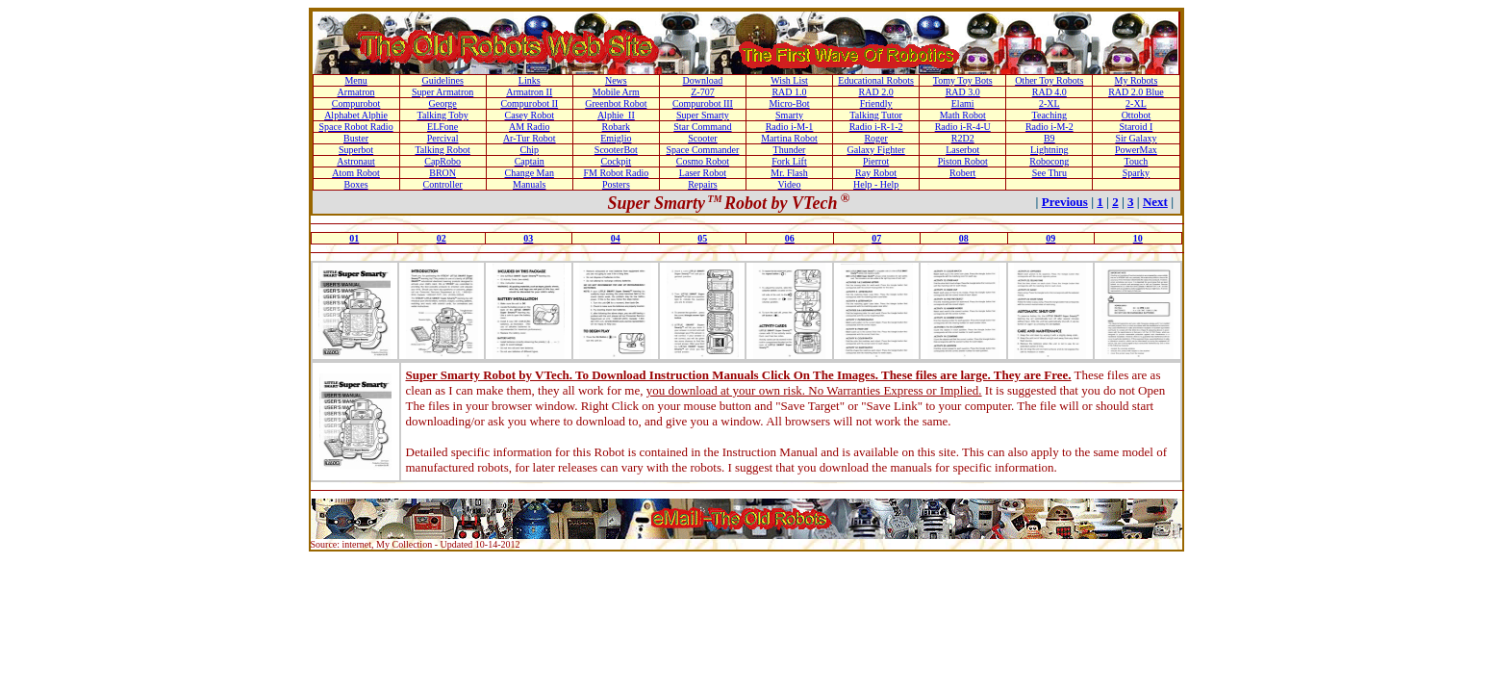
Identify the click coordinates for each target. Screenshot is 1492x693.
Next (1155, 201)
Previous (1065, 201)
